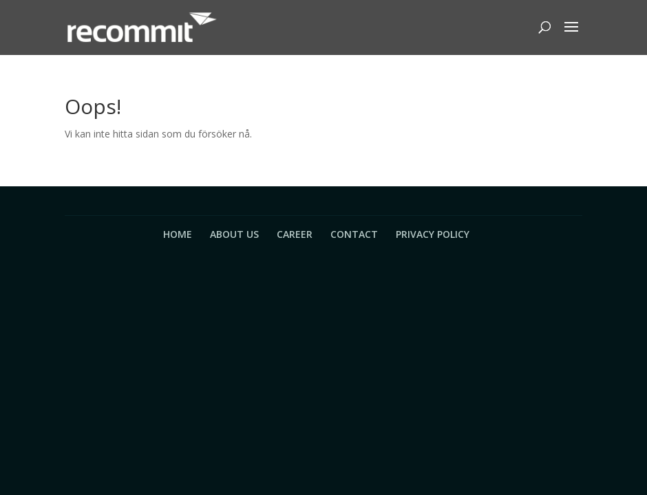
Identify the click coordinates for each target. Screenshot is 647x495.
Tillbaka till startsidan (150, 169)
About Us (234, 234)
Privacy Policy (432, 234)
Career (294, 234)
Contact (354, 234)
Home (177, 234)
